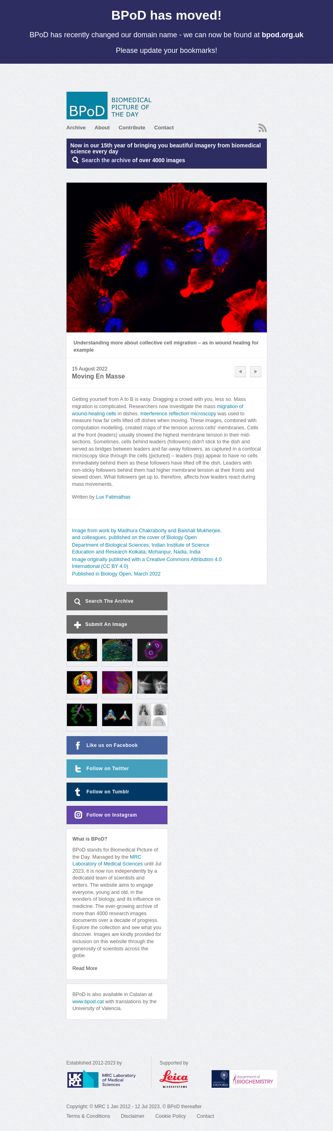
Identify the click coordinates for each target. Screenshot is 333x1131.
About (102, 128)
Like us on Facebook (105, 745)
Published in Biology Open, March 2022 (116, 574)
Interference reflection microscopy (178, 414)
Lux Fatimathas (113, 497)
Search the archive (106, 160)
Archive (76, 128)
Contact (164, 128)
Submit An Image (100, 625)
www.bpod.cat (88, 1001)
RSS (262, 127)
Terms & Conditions (88, 1116)
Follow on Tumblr (101, 792)
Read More (85, 968)
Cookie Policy (170, 1116)
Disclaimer (133, 1116)
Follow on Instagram (105, 815)
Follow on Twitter (101, 768)
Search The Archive (103, 601)
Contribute (132, 128)
